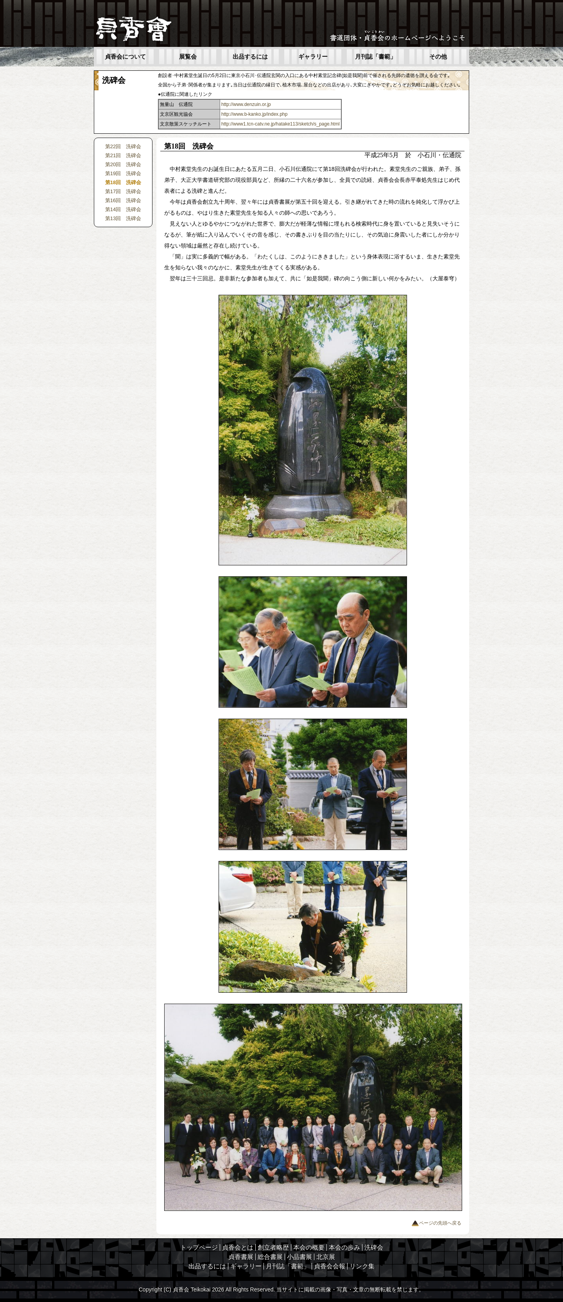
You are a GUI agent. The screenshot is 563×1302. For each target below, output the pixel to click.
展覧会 (188, 57)
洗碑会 (373, 1247)
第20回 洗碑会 (123, 164)
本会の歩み (344, 1247)
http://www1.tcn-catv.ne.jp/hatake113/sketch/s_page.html (280, 124)
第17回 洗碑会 (123, 191)
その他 (438, 57)
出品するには (250, 57)
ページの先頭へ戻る (436, 1223)
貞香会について (125, 57)
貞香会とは (237, 1247)
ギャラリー (313, 57)
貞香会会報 (329, 1266)
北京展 (325, 1257)
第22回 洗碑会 (123, 146)
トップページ (199, 1247)
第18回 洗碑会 (123, 182)
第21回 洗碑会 (123, 155)
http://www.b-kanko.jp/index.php (254, 114)
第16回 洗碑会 (123, 200)
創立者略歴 (273, 1247)
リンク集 (362, 1266)
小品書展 (299, 1257)
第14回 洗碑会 (123, 209)
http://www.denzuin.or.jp (246, 104)
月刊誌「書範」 (375, 57)
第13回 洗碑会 (123, 218)
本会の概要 (309, 1247)
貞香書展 (240, 1257)
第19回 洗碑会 (123, 173)
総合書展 (270, 1257)
